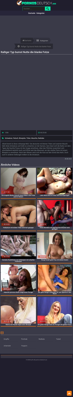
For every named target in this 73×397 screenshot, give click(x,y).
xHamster (7, 346)
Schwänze (8, 138)
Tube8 (58, 339)
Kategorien (40, 13)
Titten (28, 138)
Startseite (31, 13)
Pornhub (24, 339)
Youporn (24, 346)
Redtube (41, 138)
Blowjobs (22, 138)
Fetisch (15, 138)
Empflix (6, 339)
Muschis (34, 138)
